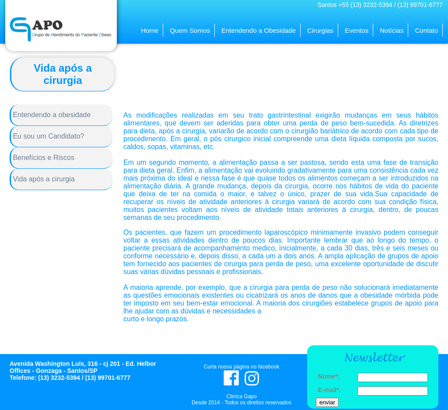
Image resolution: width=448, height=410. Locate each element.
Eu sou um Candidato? (47, 136)
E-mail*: (329, 389)
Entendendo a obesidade (51, 114)
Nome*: (329, 376)
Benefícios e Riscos (42, 157)
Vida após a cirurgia (43, 179)
